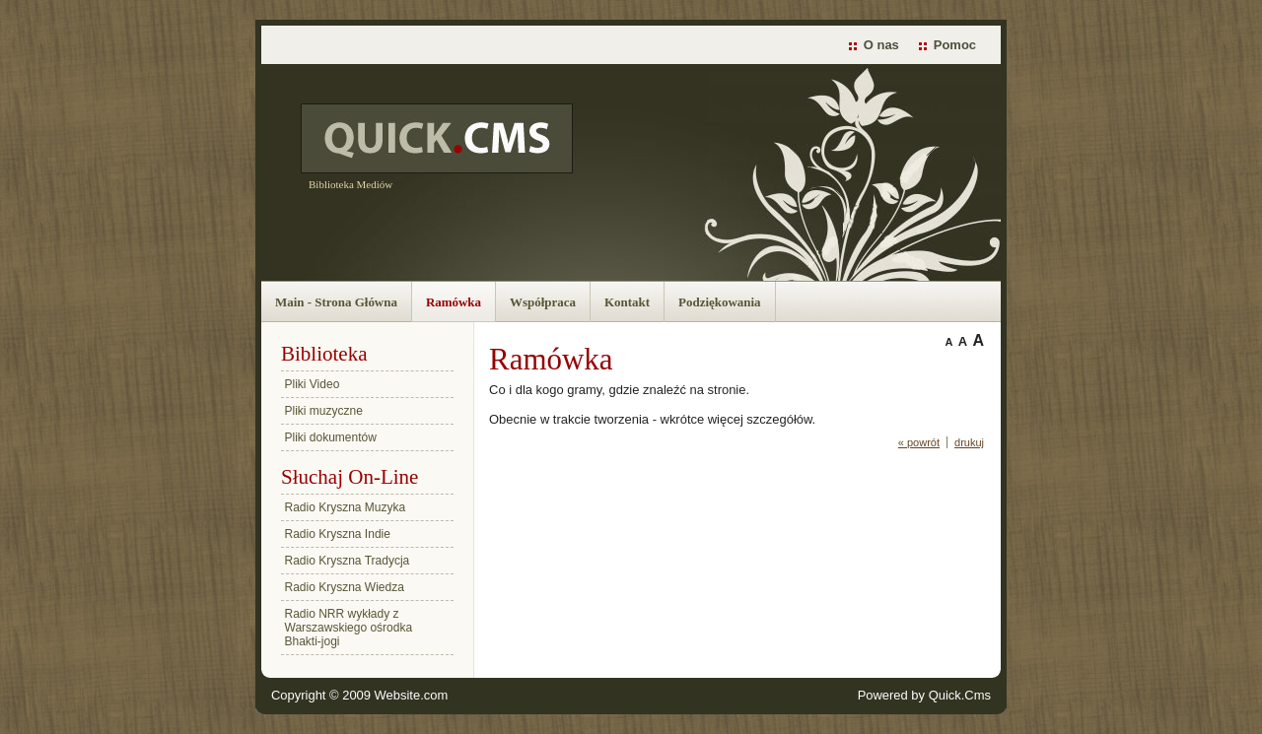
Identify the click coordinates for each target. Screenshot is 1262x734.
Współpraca (543, 302)
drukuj (969, 442)
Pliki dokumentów (331, 437)
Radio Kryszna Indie (337, 534)
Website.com (412, 695)
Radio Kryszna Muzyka (345, 507)
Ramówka (453, 302)
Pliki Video (312, 384)
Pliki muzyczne (324, 411)
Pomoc (955, 44)
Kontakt (627, 302)
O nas (881, 44)
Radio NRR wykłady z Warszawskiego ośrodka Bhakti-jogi (349, 627)
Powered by (924, 695)
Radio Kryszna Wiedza (344, 587)
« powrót (919, 442)
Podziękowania (719, 302)
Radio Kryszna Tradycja (347, 560)
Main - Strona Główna (336, 302)
